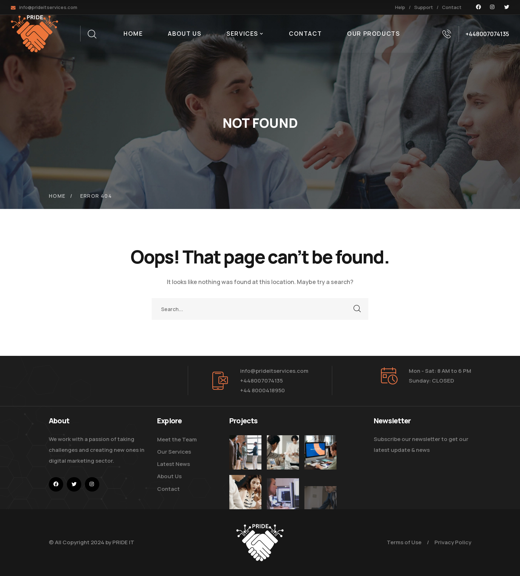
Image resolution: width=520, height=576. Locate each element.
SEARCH (357, 309)
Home (57, 195)
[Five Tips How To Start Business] (245, 452)
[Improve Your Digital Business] (245, 507)
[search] (92, 34)
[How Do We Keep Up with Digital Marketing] (320, 461)
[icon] (478, 7)
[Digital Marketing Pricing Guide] (283, 452)
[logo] (34, 33)
